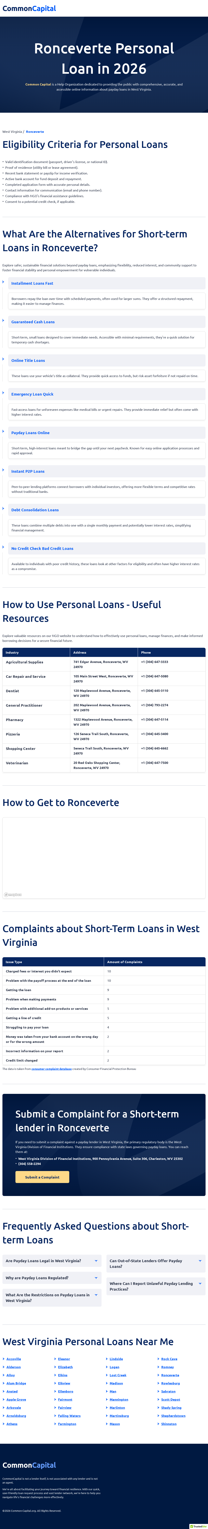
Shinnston (169, 1424)
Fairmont (65, 1399)
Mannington (119, 1399)
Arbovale (13, 1407)
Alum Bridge (16, 1383)
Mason (115, 1424)
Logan (114, 1367)
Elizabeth (65, 1367)
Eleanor (64, 1359)
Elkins (62, 1375)
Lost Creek (118, 1375)
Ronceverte (170, 1375)
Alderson (13, 1367)
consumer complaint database (51, 1069)
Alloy (10, 1375)
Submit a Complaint (42, 1177)
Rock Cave (169, 1359)
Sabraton (168, 1391)
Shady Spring (171, 1407)
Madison (116, 1383)
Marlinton (117, 1407)
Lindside (116, 1359)
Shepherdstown (173, 1415)
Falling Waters (69, 1415)
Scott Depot (170, 1399)
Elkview (64, 1383)
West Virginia (12, 131)
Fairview (65, 1407)
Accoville (13, 1359)
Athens (11, 1424)
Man (113, 1391)
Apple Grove (16, 1399)
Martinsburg (119, 1415)
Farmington (67, 1424)
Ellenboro (65, 1391)
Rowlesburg (170, 1383)
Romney (167, 1367)
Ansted (12, 1391)
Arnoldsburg (16, 1415)
